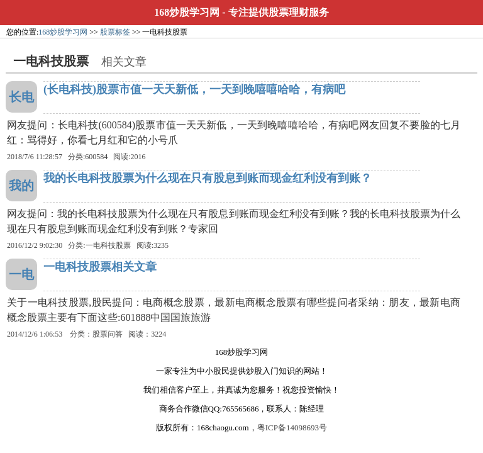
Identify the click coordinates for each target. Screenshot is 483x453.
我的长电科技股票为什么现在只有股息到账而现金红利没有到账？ (207, 178)
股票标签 (115, 32)
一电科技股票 (108, 245)
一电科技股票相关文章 (100, 266)
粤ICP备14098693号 (292, 427)
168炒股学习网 (186, 12)
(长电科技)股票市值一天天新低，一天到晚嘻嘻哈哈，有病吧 (194, 89)
